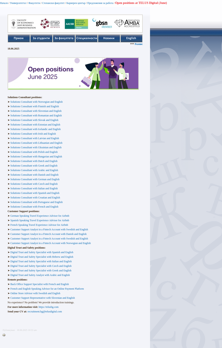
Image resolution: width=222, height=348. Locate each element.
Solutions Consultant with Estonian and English (35, 124)
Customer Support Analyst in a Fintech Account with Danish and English (48, 234)
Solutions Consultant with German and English (34, 179)
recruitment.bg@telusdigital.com (45, 311)
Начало (4, 3)
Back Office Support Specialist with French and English (39, 284)
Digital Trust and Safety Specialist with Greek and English (40, 270)
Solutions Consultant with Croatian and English (35, 197)
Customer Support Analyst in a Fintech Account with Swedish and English (49, 229)
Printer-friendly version (5, 335)
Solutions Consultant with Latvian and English (34, 138)
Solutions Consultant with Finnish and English (34, 106)
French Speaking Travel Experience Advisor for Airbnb (39, 224)
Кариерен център (75, 3)
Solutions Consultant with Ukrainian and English (36, 147)
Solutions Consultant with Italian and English (34, 188)
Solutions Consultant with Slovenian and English (36, 110)
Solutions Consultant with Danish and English (34, 174)
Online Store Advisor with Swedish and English (35, 293)
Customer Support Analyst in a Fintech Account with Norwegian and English (50, 243)
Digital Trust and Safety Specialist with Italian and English (41, 261)
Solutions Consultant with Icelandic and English (35, 129)
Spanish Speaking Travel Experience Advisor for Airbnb (39, 220)
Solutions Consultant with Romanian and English (36, 115)
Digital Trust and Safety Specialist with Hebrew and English (41, 256)
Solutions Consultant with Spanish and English (34, 193)
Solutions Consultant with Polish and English (34, 151)
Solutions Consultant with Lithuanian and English (36, 142)
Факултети (34, 3)
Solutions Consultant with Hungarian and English (36, 156)
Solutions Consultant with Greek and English (33, 165)
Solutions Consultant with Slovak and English (34, 120)
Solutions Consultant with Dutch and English (33, 161)
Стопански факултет (53, 3)
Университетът (18, 3)
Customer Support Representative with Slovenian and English (42, 297)
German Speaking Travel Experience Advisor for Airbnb (39, 215)
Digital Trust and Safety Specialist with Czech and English (41, 265)
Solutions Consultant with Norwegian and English (36, 101)
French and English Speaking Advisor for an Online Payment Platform (47, 288)
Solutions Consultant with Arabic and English (34, 170)
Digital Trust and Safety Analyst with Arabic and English (40, 275)
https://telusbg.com (49, 306)
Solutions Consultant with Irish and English (33, 133)
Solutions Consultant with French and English (34, 206)
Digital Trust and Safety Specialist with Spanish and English (41, 252)
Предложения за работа (100, 3)
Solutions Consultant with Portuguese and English (36, 202)
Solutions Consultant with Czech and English (34, 183)
